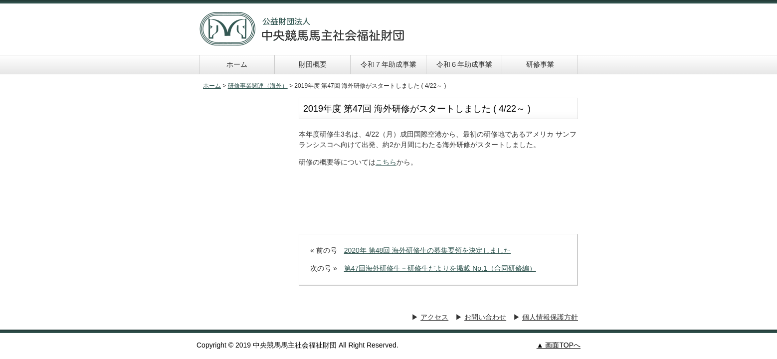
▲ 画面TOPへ (559, 345)
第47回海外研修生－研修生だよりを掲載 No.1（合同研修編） (440, 268)
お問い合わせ (485, 317)
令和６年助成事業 (464, 64)
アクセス (434, 317)
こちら (386, 162)
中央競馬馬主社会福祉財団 (302, 29)
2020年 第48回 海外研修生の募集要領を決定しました (427, 250)
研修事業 (540, 64)
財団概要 (313, 64)
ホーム (236, 64)
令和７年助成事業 (388, 64)
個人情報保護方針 (550, 317)
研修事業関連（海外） (258, 85)
